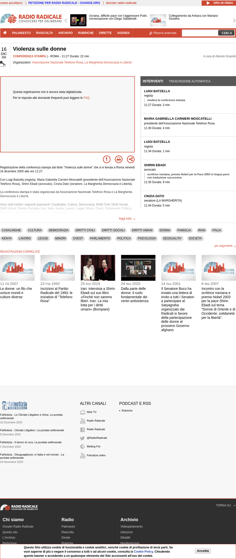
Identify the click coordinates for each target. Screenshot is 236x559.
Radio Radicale (96, 420)
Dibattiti (125, 537)
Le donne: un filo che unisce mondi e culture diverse (16, 293)
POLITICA (124, 238)
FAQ (86, 98)
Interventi (153, 81)
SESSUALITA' (172, 238)
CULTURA (35, 230)
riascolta (44, 33)
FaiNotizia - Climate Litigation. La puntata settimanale (32, 430)
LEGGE (43, 238)
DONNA (165, 230)
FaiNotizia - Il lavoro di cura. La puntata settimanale (31, 442)
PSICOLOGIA (147, 238)
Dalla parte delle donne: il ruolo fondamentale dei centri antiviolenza (135, 295)
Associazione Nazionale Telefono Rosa (57, 62)
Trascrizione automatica (190, 81)
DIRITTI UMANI (142, 230)
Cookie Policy (143, 551)
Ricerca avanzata (165, 33)
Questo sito (10, 532)
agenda (123, 33)
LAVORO (25, 238)
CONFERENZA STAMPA (29, 56)
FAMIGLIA (184, 230)
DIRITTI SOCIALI (113, 230)
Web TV (92, 412)
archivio (65, 33)
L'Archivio (9, 537)
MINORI (60, 238)
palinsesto (21, 33)
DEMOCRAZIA (59, 230)
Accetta (203, 551)
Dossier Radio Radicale (18, 526)
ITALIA (216, 230)
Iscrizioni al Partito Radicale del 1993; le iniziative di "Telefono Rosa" (57, 295)
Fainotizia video (96, 455)
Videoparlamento (132, 526)
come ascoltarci (11, 3)
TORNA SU (223, 505)
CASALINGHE (11, 230)
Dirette (66, 537)
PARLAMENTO (100, 238)
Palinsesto (68, 526)
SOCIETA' (195, 238)
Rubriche (127, 410)
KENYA (7, 238)
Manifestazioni (130, 543)
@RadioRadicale (97, 437)
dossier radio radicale (121, 3)
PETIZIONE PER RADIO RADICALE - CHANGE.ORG (64, 3)
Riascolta (68, 532)
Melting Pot (93, 446)
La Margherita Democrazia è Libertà (107, 62)
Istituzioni (127, 532)
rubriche (86, 33)
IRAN (201, 230)
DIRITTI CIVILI (85, 230)
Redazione (10, 543)
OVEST (78, 238)
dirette (105, 33)
